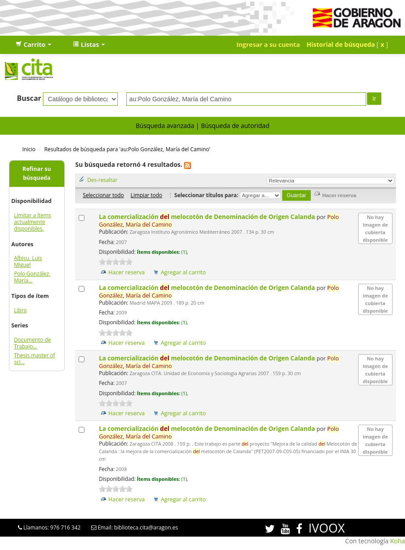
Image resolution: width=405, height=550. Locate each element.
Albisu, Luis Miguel (28, 261)
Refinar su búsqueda (36, 173)
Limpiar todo (146, 194)
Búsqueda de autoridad (235, 125)
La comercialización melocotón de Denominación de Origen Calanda (208, 216)
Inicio (28, 149)
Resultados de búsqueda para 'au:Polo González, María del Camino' (127, 149)
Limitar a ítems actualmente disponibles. (32, 221)
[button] (33, 45)
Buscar (29, 98)
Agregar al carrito (183, 272)
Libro (20, 310)
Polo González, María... (32, 277)
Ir (374, 98)
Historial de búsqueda (341, 44)
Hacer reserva (126, 272)
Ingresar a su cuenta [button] (268, 44)
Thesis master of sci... (34, 359)
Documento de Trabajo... (32, 343)
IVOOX (327, 528)
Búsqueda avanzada (165, 125)
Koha (397, 541)
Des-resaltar (102, 179)
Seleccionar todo (103, 194)
